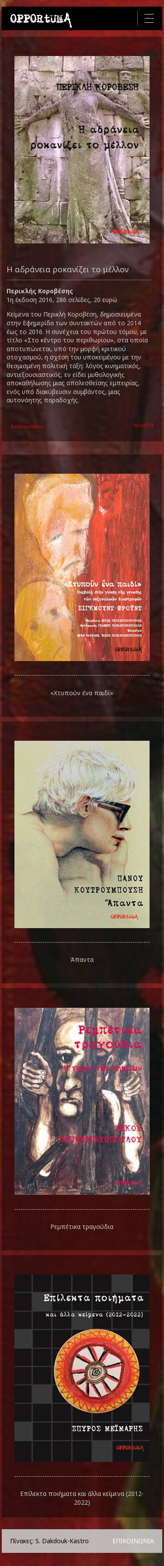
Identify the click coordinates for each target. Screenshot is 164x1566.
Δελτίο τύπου (26, 426)
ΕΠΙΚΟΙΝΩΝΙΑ (133, 1541)
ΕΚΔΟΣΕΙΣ (144, 425)
